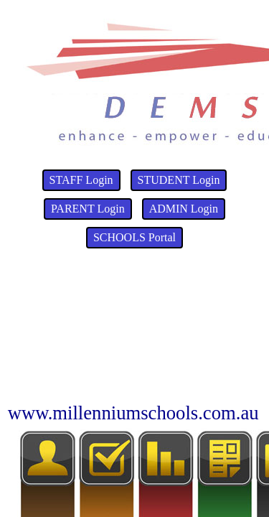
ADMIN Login (183, 208)
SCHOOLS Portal (134, 237)
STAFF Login (81, 180)
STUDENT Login (179, 180)
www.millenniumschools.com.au (133, 413)
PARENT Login (88, 208)
